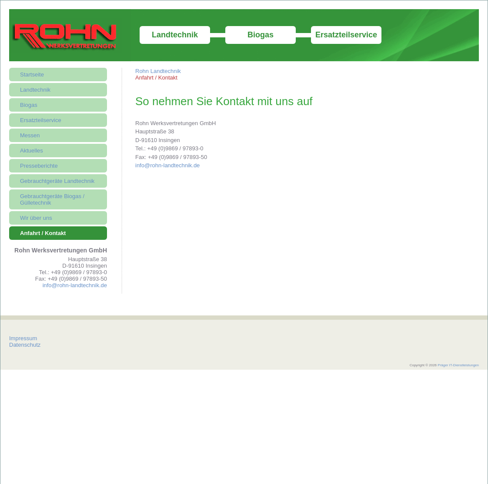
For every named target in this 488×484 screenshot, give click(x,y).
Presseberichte (39, 165)
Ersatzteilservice (346, 34)
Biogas (260, 34)
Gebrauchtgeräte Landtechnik (57, 181)
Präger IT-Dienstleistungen (458, 365)
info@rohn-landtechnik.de (167, 165)
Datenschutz (24, 344)
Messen (30, 135)
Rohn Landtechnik (158, 71)
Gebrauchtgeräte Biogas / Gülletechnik (52, 199)
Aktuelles (31, 150)
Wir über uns (36, 218)
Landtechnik (175, 34)
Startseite (32, 74)
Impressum (23, 338)
